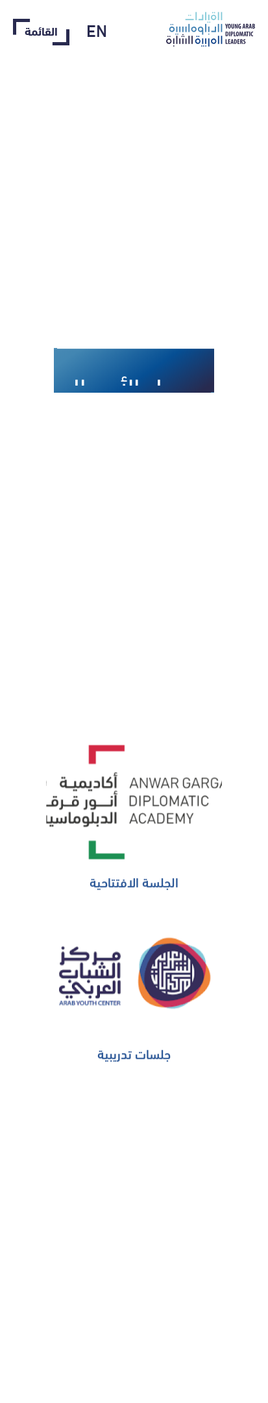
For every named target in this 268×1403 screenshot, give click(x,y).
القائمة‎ (41, 32)
